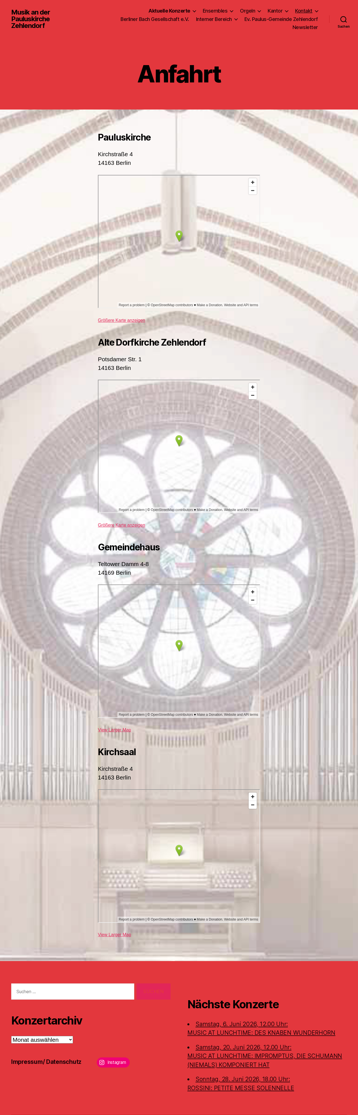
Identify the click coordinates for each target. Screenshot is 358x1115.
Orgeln (247, 11)
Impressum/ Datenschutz (46, 1061)
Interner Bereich (214, 19)
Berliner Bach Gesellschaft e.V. (155, 19)
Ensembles (215, 11)
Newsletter (305, 27)
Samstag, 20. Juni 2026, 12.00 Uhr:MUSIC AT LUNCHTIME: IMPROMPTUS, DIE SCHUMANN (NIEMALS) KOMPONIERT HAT (264, 1056)
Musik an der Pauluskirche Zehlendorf (30, 19)
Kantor (275, 11)
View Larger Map (114, 730)
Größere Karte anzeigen (121, 320)
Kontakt (303, 11)
